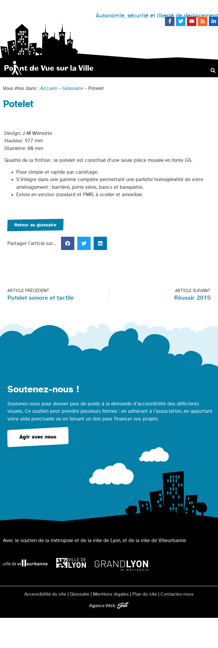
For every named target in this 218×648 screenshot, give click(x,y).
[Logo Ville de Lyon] (71, 563)
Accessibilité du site (45, 594)
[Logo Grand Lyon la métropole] (121, 565)
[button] (213, 70)
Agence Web (102, 605)
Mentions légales (111, 594)
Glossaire (72, 88)
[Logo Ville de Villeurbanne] (25, 563)
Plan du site (144, 594)
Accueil (48, 88)
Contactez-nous (177, 594)
